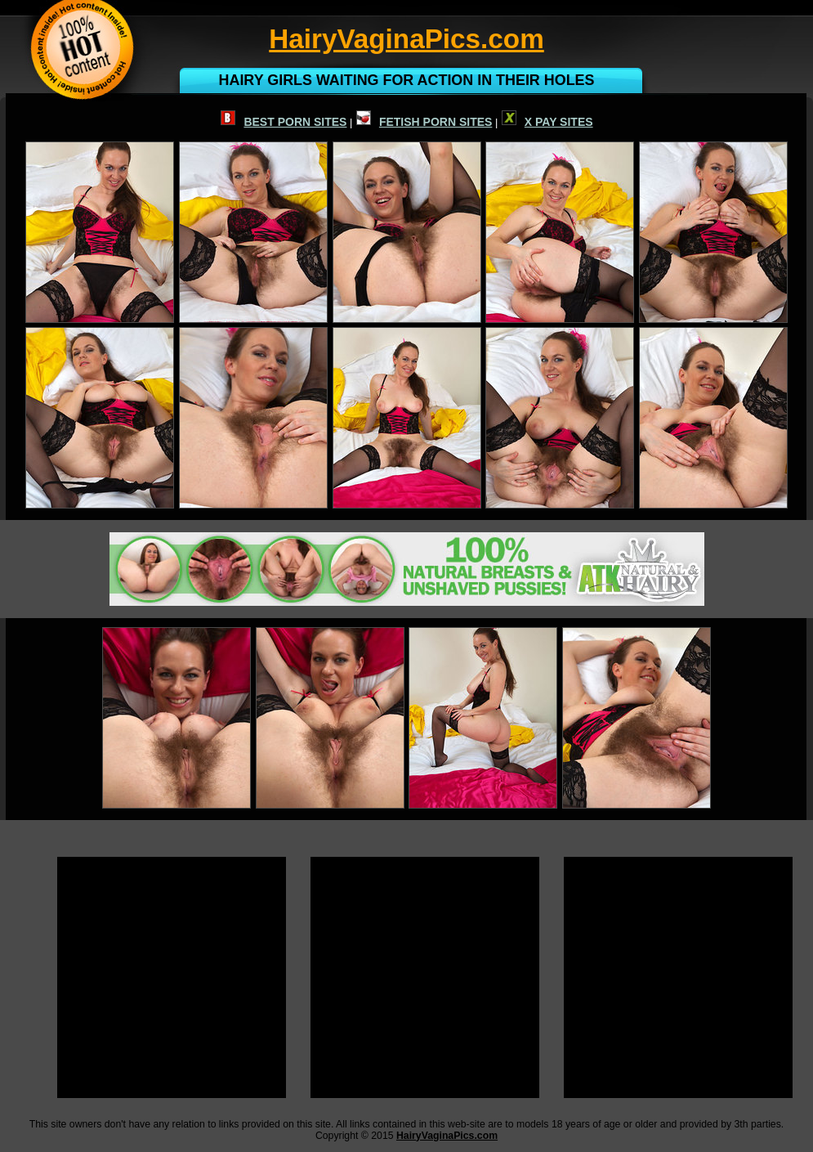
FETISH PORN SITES (424, 121)
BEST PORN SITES (283, 121)
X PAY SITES (547, 121)
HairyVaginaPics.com (447, 1135)
